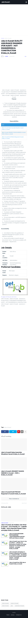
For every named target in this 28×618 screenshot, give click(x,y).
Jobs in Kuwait (8, 38)
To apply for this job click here (8, 297)
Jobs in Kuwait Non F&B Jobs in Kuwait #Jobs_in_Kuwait (17, 563)
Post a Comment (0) (14, 498)
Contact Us (19, 614)
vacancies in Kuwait (19, 605)
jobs (12, 605)
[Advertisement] (14, 20)
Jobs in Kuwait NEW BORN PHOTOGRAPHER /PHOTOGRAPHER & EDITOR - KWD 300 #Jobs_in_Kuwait (17, 536)
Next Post (24, 503)
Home (2, 38)
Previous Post (5, 503)
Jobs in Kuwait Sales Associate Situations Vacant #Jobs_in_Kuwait (13, 453)
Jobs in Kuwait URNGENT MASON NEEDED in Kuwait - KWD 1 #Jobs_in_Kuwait (12, 473)
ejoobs (14, 612)
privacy (12, 614)
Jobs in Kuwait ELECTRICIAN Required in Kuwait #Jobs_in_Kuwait (13, 493)
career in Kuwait (14, 603)
